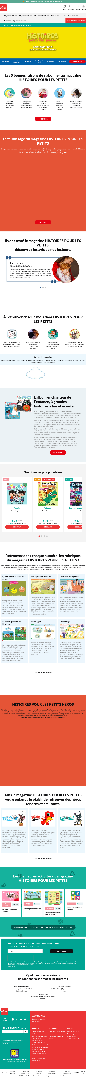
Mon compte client (38, 1031)
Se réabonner (36, 1034)
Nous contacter (36, 1021)
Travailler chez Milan (73, 1038)
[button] (77, 7)
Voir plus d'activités (43, 673)
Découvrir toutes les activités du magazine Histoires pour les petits (43, 927)
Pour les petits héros (39, 61)
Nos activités (62, 61)
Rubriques (28, 61)
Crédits (77, 1072)
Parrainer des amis (37, 1040)
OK (26, 1032)
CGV (1, 1072)
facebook (17, 1019)
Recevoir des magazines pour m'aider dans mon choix (39, 1054)
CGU (5, 1072)
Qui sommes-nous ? (73, 1031)
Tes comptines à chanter (32, 909)
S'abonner (77, 61)
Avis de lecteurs (16, 61)
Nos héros (50, 61)
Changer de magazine (38, 1042)
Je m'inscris (61, 951)
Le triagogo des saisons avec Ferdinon (53, 913)
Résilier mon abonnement (40, 1045)
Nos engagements (72, 1034)
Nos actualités (71, 1036)
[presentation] (20, 958)
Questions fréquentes (38, 1019)
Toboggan (48, 508)
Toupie (17, 508)
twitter (25, 1019)
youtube (21, 1019)
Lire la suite (11, 966)
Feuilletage (5, 61)
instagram (12, 1019)
